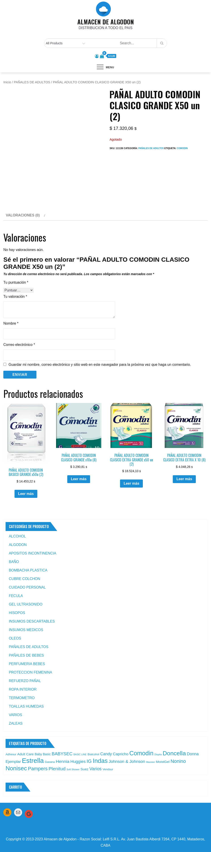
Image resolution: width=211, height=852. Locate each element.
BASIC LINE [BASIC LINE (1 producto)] (80, 754)
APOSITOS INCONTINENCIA (32, 553)
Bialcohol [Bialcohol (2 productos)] (93, 754)
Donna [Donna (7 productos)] (193, 754)
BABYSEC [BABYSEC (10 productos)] (62, 753)
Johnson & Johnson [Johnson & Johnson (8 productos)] (127, 761)
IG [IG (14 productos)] (89, 761)
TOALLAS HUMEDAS (26, 706)
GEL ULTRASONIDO (25, 604)
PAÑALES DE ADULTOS (32, 82)
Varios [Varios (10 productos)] (95, 768)
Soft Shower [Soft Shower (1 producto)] (73, 769)
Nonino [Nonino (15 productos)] (178, 761)
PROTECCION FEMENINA (30, 672)
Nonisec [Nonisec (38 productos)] (16, 768)
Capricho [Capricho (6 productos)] (120, 754)
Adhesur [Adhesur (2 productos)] (11, 754)
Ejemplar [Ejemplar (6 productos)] (13, 761)
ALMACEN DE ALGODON (105, 21)
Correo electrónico (19, 345)
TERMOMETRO (22, 698)
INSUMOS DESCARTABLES (32, 621)
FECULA (16, 596)
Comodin (182, 148)
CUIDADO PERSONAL (27, 587)
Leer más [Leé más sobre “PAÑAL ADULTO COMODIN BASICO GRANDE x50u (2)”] (26, 494)
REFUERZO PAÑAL (25, 681)
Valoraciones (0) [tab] (23, 215)
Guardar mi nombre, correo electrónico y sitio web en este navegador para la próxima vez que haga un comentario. (99, 364)
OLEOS (15, 638)
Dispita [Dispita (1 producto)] (158, 754)
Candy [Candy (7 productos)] (106, 754)
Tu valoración (15, 296)
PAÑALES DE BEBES (26, 655)
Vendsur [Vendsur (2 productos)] (108, 769)
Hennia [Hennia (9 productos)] (63, 761)
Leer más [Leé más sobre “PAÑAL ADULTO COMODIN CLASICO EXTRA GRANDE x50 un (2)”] (131, 483)
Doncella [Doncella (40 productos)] (174, 753)
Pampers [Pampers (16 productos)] (38, 768)
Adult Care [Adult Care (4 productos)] (25, 754)
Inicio (7, 82)
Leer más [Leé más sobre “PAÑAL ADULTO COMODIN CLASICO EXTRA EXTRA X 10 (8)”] (184, 479)
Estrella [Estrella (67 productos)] (33, 760)
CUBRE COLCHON (24, 579)
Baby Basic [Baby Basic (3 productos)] (43, 754)
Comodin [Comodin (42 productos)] (141, 753)
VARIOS (15, 715)
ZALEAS (15, 723)
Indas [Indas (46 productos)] (100, 760)
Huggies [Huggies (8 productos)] (78, 761)
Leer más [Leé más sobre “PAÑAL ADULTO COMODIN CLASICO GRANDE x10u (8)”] (79, 479)
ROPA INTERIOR (22, 689)
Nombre (11, 323)
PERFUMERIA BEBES (27, 664)
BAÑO (14, 562)
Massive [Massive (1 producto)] (150, 762)
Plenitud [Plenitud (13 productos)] (57, 768)
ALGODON (18, 545)
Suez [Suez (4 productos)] (84, 769)
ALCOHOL (17, 536)
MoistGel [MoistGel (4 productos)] (162, 762)
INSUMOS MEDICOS (26, 630)
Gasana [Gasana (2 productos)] (50, 762)
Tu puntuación (15, 282)
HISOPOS (17, 613)
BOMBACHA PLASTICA (28, 570)
